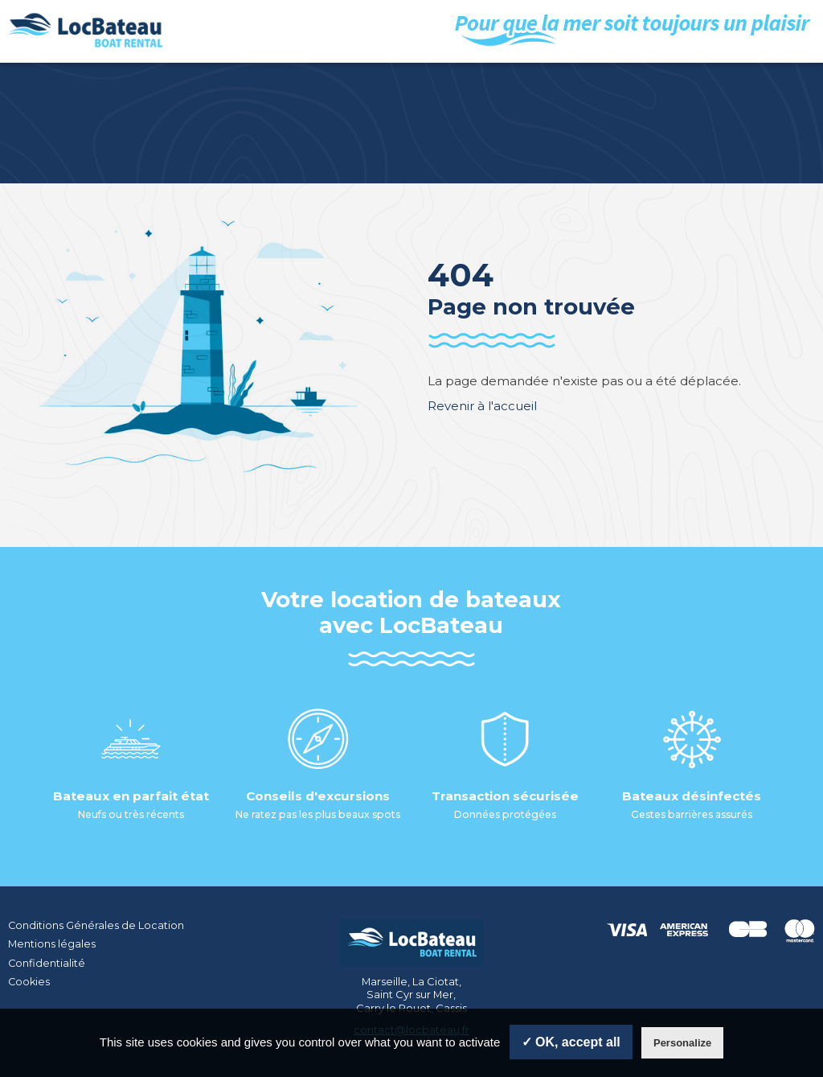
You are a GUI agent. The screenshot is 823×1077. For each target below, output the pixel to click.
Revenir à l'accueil (483, 405)
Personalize (682, 1043)
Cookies (29, 979)
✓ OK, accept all (571, 1042)
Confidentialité (47, 961)
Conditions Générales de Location (96, 925)
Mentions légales (52, 943)
